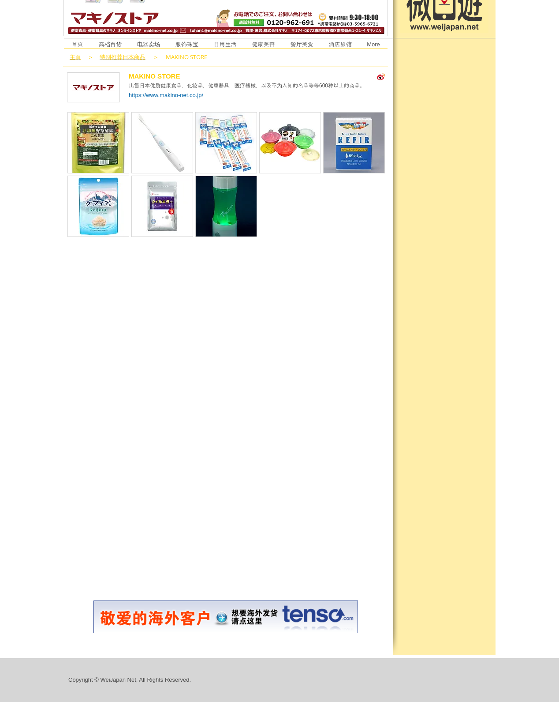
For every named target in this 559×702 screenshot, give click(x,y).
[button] (98, 142)
